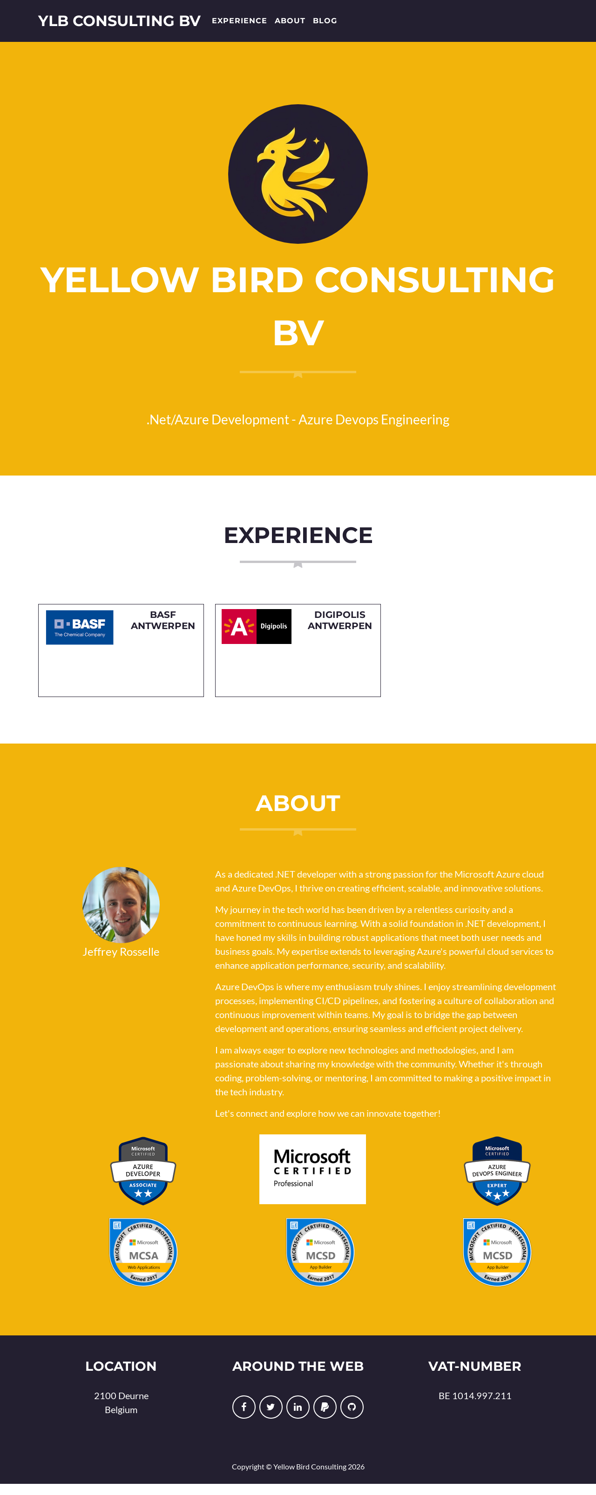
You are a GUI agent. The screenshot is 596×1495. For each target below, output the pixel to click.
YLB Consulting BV (119, 25)
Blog (325, 24)
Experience (239, 24)
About (290, 24)
